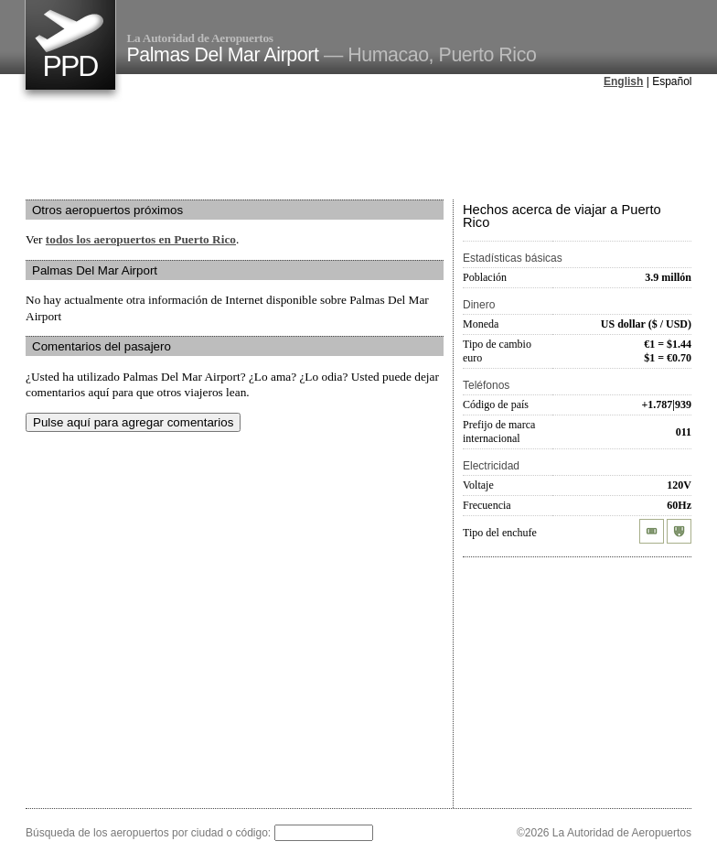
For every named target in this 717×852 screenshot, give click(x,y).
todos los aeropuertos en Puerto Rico (141, 239)
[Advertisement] (358, 145)
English (623, 81)
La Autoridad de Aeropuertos (200, 38)
